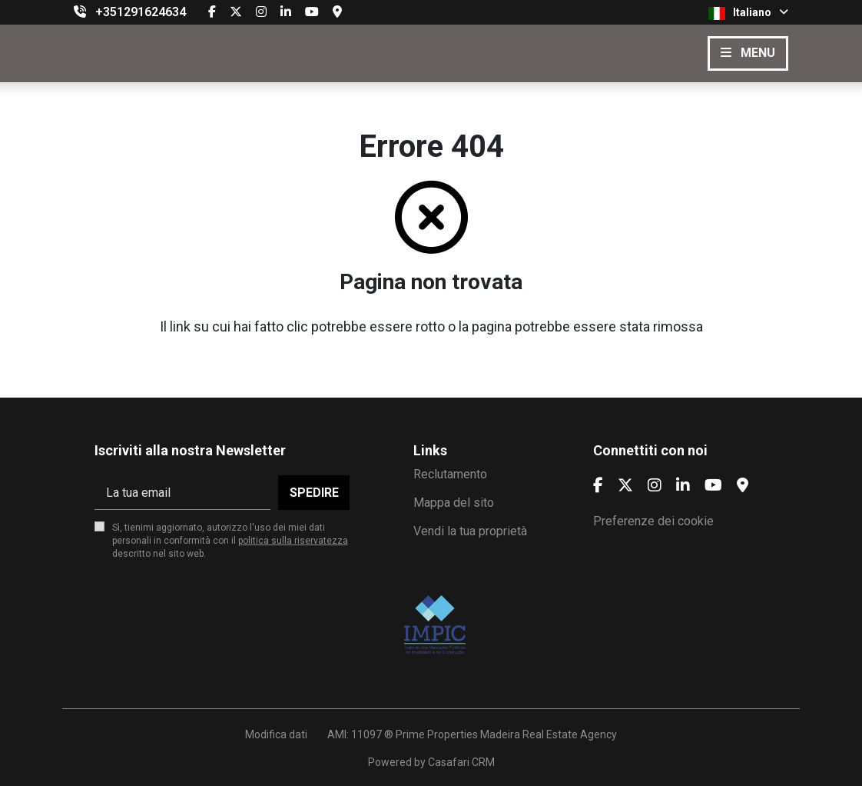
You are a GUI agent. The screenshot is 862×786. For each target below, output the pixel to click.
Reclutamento (450, 474)
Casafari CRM (461, 762)
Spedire (314, 492)
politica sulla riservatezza (293, 540)
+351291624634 (140, 12)
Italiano (748, 13)
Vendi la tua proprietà (470, 531)
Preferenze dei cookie (653, 521)
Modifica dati (276, 734)
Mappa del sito (453, 502)
